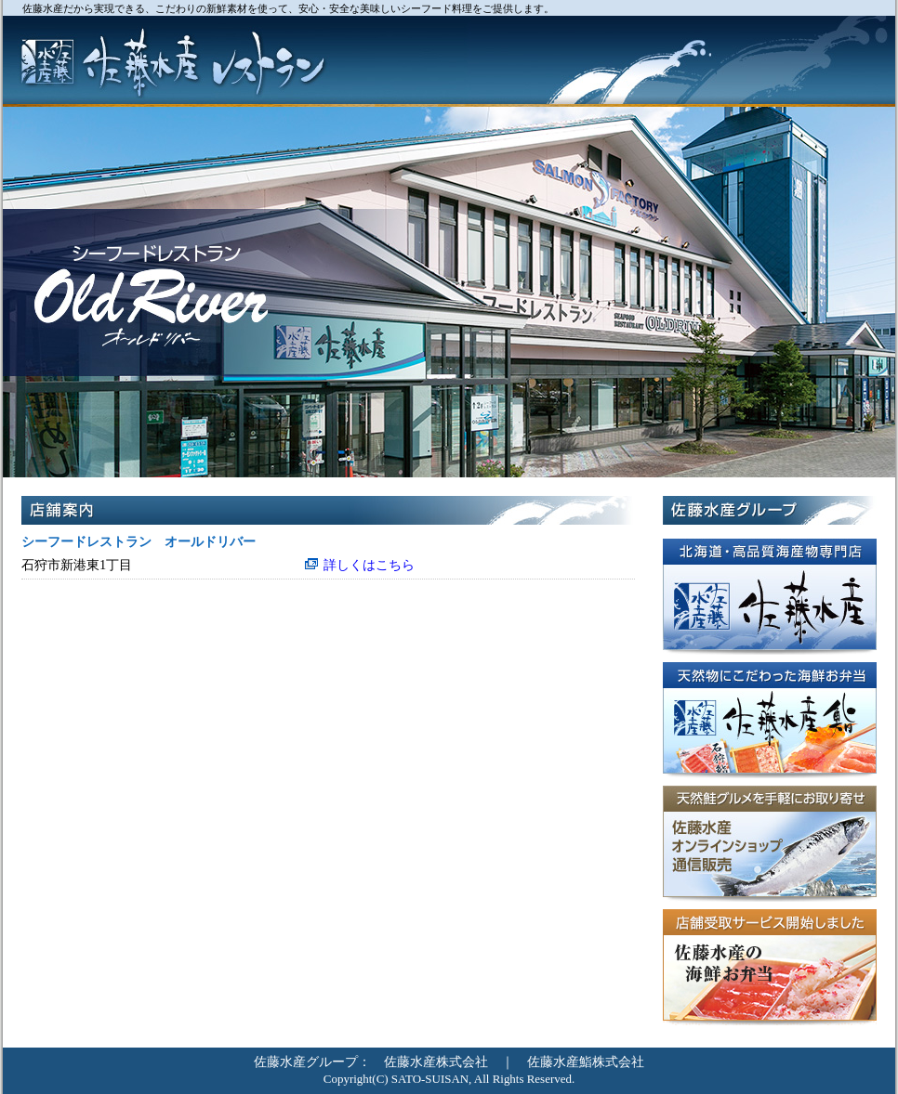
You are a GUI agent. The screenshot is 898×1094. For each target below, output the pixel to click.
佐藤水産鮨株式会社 (585, 1061)
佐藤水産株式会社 (436, 1061)
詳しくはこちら (369, 564)
